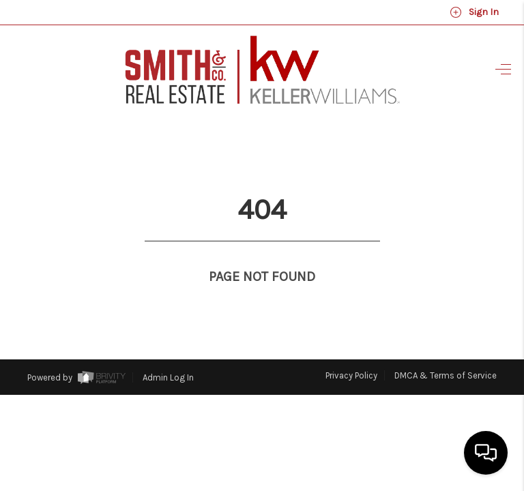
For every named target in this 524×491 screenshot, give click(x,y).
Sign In (474, 12)
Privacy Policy (351, 350)
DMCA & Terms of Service (445, 350)
